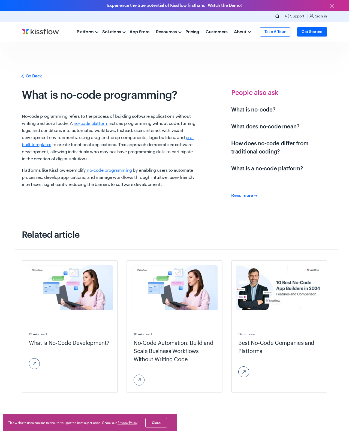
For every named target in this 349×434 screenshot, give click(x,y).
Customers (216, 32)
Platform (87, 32)
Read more (244, 195)
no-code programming (109, 170)
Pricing (192, 32)
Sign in (318, 16)
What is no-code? (253, 110)
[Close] (332, 6)
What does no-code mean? (265, 126)
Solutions (114, 32)
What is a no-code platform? (267, 168)
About (242, 32)
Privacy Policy (127, 422)
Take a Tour (275, 32)
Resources (169, 32)
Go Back (32, 76)
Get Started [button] (312, 32)
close (156, 422)
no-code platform (91, 123)
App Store (139, 32)
